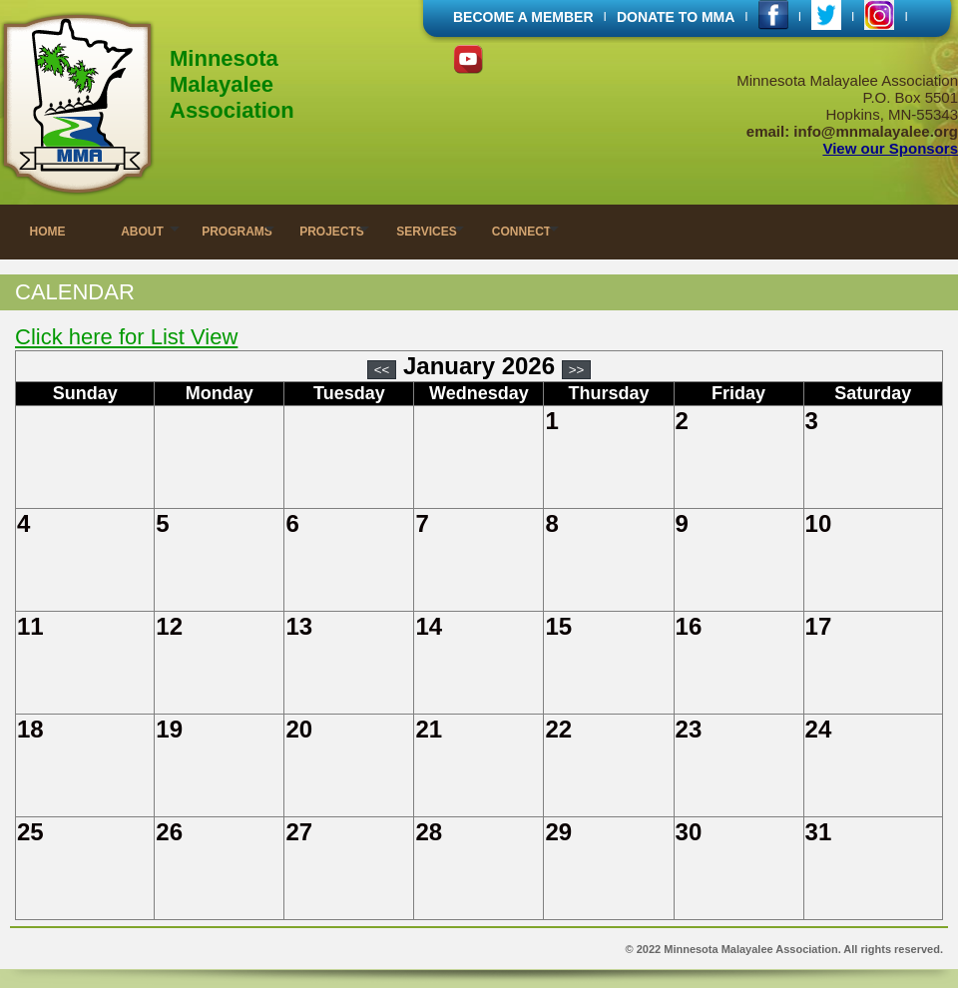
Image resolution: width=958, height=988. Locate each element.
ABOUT (142, 232)
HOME (48, 232)
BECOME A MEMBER (523, 17)
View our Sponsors (890, 148)
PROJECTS (331, 232)
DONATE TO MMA (675, 17)
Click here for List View (126, 336)
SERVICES (426, 232)
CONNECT (521, 232)
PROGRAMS (237, 232)
